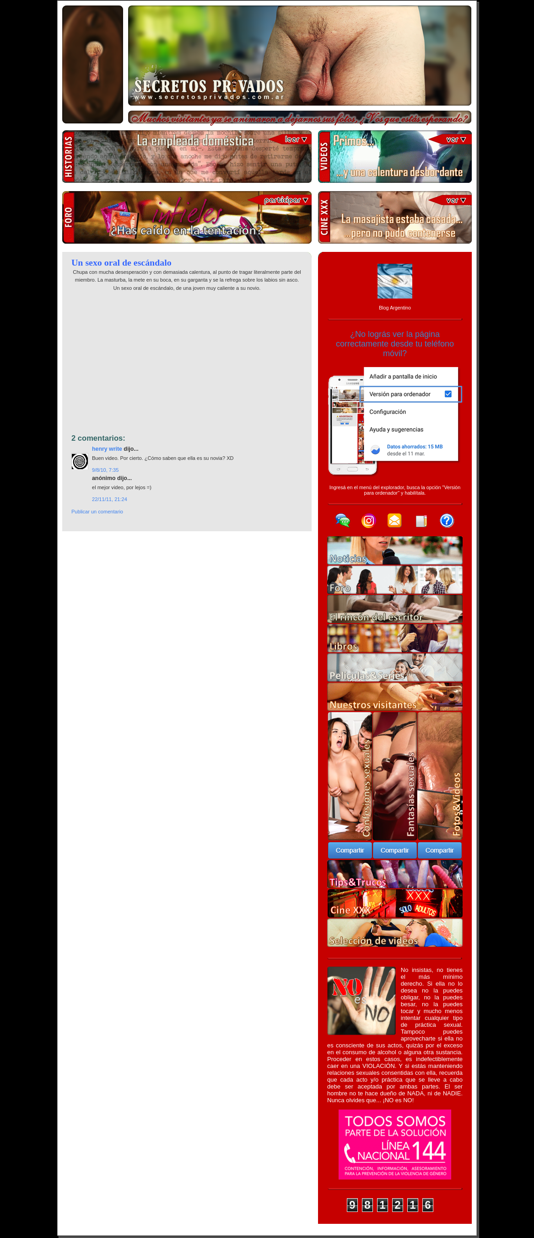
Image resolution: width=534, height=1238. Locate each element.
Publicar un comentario (97, 511)
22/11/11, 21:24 (109, 499)
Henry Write (107, 449)
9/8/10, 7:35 (105, 470)
